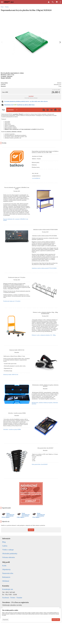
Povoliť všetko (55, 619)
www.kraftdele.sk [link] (36, 178)
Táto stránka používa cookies (10, 610)
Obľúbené (5, 581)
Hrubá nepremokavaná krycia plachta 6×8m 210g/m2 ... (23, 515)
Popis (3, 109)
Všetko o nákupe (8, 550)
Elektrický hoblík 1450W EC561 (10, 374)
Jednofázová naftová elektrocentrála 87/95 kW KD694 (44, 268)
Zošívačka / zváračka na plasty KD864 (12, 429)
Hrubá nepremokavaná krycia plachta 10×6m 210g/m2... (8, 515)
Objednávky (6, 569)
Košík (4, 566)
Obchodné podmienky (9, 553)
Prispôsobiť (5, 619)
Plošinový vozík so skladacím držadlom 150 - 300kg (44, 335)
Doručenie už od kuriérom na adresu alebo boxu (19, 104)
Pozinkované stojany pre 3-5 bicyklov (11, 301)
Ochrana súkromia (8, 557)
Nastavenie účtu (7, 573)
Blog (4, 542)
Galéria (4, 546)
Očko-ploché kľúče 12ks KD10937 (40, 464)
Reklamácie (6, 577)
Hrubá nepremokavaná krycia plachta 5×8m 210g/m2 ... (38, 515)
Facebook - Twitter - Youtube (12, 598)
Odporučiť (31, 529)
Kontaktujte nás (7, 589)
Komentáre (10, 109)
